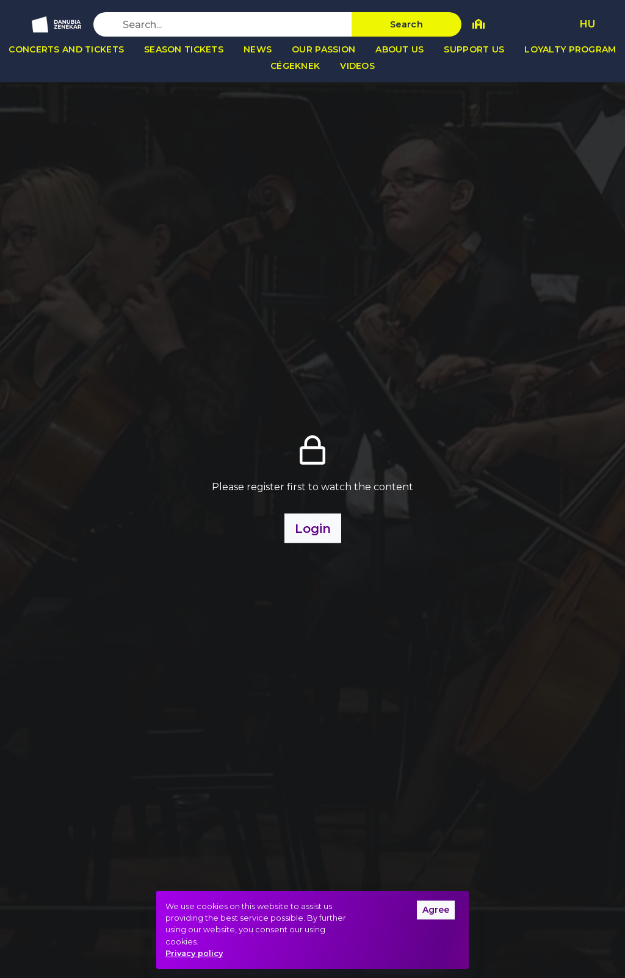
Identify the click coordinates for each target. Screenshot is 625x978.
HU (587, 24)
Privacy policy (194, 953)
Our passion (323, 49)
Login (313, 528)
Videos (357, 65)
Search (406, 24)
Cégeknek (295, 65)
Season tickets (183, 49)
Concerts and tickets (66, 49)
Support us (474, 49)
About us (399, 49)
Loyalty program (570, 49)
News (258, 49)
